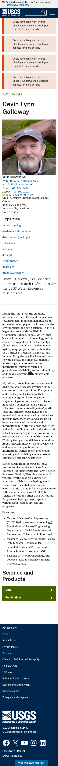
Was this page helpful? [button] (31, 763)
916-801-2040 (20, 188)
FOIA (5, 634)
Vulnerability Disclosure (15, 678)
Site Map (7, 653)
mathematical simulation (17, 231)
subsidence (8, 243)
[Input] (36, 13)
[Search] (44, 13)
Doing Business (10, 691)
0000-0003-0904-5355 (20, 194)
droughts (7, 255)
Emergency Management (16, 697)
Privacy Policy (10, 647)
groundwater (10, 260)
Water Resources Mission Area (20, 180)
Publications (13, 597)
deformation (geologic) (16, 237)
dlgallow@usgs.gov (21, 184)
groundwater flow (12, 272)
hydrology (8, 266)
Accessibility (9, 628)
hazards (7, 249)
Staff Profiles (12, 93)
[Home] (11, 15)
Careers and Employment (16, 685)
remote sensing (11, 225)
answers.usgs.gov (12, 755)
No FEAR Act (9, 666)
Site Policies (9, 640)
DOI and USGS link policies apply (20, 659)
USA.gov (7, 672)
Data (8, 589)
